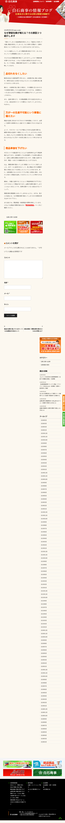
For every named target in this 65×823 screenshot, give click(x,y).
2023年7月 (44, 528)
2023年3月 (44, 541)
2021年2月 (44, 624)
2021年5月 (44, 614)
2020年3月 (44, 660)
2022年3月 (44, 581)
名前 (6, 282)
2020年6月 (44, 650)
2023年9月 (44, 522)
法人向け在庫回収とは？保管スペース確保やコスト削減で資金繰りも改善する (50, 394)
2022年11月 (44, 555)
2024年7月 (44, 489)
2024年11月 (44, 476)
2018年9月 (44, 719)
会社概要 (56, 2)
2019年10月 (44, 676)
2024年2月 (44, 505)
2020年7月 (44, 647)
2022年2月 (44, 584)
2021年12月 (44, 591)
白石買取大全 (46, 789)
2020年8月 (44, 643)
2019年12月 (44, 669)
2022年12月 (44, 551)
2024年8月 (44, 486)
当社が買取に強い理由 (16, 787)
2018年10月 (44, 715)
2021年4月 (44, 617)
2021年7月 (44, 607)
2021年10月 (44, 597)
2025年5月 (44, 456)
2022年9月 (44, 561)
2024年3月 (44, 502)
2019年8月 (44, 683)
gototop (60, 818)
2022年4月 (44, 578)
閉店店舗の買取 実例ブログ (17, 789)
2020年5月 (44, 653)
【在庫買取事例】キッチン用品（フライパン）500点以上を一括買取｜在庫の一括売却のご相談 (50, 386)
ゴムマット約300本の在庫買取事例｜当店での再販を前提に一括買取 (50, 378)
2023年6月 (44, 532)
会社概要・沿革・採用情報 (49, 786)
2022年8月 (44, 564)
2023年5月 (44, 535)
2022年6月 (44, 571)
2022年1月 (44, 587)
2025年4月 (44, 459)
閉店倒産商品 (30, 205)
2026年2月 (44, 427)
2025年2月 (44, 466)
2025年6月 (44, 453)
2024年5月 (44, 496)
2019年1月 (44, 706)
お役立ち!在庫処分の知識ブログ (18, 803)
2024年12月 (44, 473)
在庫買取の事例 (45, 365)
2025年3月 (44, 463)
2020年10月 (44, 637)
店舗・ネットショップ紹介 (34, 786)
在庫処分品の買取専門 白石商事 (11, 2)
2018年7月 (44, 725)
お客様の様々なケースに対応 (17, 795)
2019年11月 (44, 673)
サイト (6, 304)
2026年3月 (44, 423)
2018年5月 (44, 732)
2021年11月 (44, 594)
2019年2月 (44, 702)
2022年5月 (44, 574)
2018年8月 (44, 722)
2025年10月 (44, 440)
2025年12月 (44, 433)
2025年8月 (44, 446)
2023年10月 (44, 518)
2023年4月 (44, 538)
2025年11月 (44, 436)
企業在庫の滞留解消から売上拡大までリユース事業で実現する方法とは (50, 402)
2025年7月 (44, 450)
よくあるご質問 (14, 798)
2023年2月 (44, 545)
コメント (7, 257)
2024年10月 (44, 479)
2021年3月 (44, 620)
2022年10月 (44, 558)
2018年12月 (44, 709)
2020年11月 (44, 633)
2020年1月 (44, 666)
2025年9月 (44, 443)
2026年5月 (44, 420)
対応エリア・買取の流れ (16, 785)
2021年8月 (44, 604)
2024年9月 (44, 482)
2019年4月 (44, 696)
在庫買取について (38, 2)
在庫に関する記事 (11, 217)
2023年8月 (44, 525)
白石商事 (19, 30)
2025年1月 (44, 469)
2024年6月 (44, 492)
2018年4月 (44, 735)
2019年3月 (44, 699)
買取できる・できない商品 (17, 793)
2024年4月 (44, 499)
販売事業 (48, 2)
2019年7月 (44, 686)
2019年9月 (44, 679)
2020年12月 (44, 630)
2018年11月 (44, 712)
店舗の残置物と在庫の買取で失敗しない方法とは (50, 409)
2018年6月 (44, 729)
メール (7, 293)
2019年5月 (44, 692)
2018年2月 (44, 742)
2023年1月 (44, 548)
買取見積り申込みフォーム (17, 800)
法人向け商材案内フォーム (34, 790)
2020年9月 (44, 640)
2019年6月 (44, 689)
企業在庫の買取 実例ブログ (17, 791)
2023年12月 (44, 512)
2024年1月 (44, 509)
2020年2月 (44, 663)
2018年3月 (44, 738)
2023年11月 (44, 515)
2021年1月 (44, 627)
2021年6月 (44, 610)
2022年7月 (44, 568)
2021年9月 (44, 601)
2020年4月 (44, 656)
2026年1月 (44, 430)
